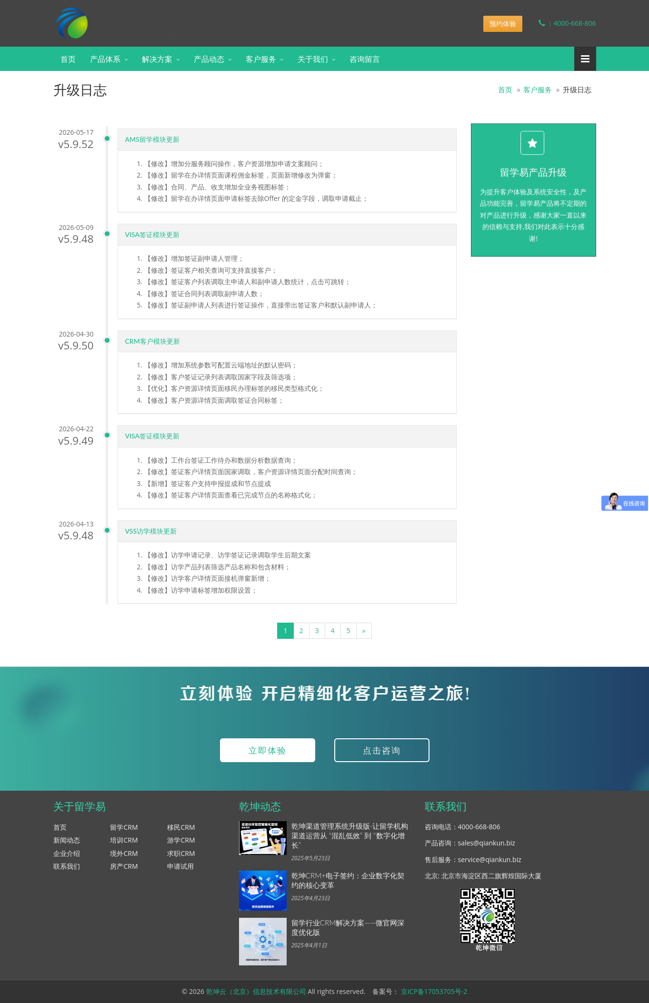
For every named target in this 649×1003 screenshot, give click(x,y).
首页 (68, 58)
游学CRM (181, 839)
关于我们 (313, 58)
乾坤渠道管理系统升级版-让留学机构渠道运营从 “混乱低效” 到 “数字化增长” (350, 835)
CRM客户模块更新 (154, 341)
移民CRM (181, 827)
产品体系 (105, 58)
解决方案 (157, 58)
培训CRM (124, 839)
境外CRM (124, 853)
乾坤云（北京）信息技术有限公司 (256, 991)
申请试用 (180, 866)
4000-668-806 (479, 826)
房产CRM (124, 866)
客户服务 (261, 58)
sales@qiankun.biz (486, 842)
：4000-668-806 (560, 23)
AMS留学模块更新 (154, 139)
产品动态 (209, 58)
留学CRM (124, 827)
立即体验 (268, 750)
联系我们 (66, 866)
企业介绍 (66, 853)
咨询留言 (364, 58)
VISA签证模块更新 (154, 234)
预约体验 (502, 23)
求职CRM (181, 853)
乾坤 (128, 16)
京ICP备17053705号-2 (434, 991)
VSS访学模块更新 (153, 531)
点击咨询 (382, 750)
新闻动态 (66, 839)
